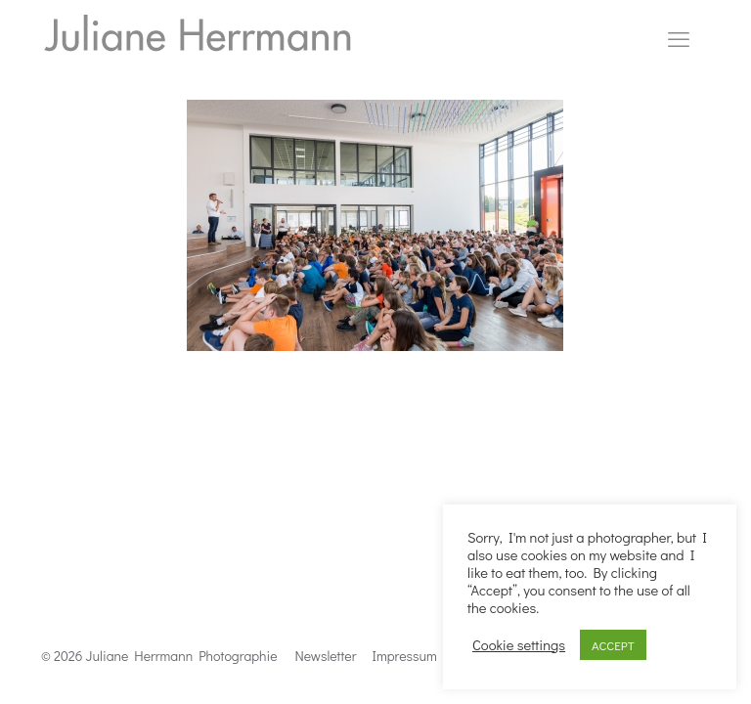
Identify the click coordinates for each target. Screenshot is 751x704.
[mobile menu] (678, 39)
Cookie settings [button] (518, 645)
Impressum (405, 655)
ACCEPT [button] (613, 645)
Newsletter (326, 655)
